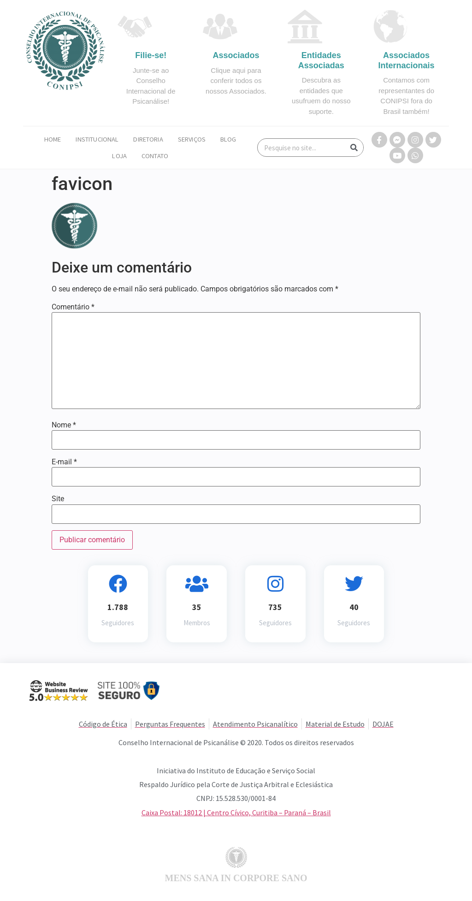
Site (58, 499)
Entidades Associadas (321, 60)
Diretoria (148, 139)
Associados (235, 55)
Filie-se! (150, 55)
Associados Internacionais (406, 60)
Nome (64, 425)
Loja (119, 156)
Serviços (192, 139)
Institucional (97, 139)
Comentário (73, 307)
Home (52, 139)
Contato (155, 156)
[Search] (354, 147)
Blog (228, 139)
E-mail (64, 462)
